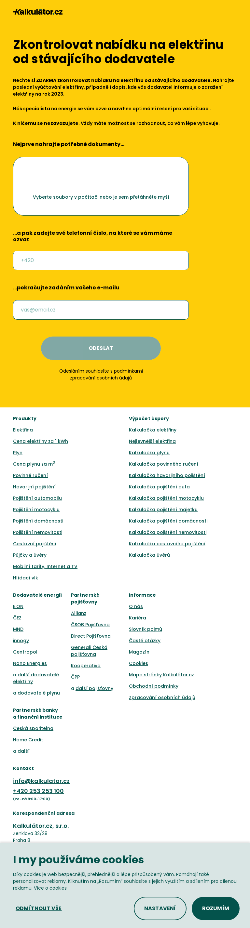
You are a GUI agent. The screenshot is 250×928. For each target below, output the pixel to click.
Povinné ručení (30, 475)
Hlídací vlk (25, 578)
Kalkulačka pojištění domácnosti (168, 521)
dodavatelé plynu (39, 693)
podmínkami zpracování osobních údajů (106, 374)
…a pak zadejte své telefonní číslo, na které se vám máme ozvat (92, 236)
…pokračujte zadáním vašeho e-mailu (66, 288)
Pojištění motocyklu (36, 509)
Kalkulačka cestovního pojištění (167, 543)
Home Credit (28, 739)
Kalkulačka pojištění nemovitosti (167, 532)
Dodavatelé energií (37, 595)
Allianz (78, 613)
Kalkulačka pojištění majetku (163, 509)
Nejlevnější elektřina (152, 441)
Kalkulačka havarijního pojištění (167, 475)
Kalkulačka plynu (149, 452)
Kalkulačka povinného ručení (163, 464)
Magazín (139, 652)
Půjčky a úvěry (30, 555)
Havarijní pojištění (34, 487)
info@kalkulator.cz (41, 781)
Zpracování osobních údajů (162, 697)
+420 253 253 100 (38, 791)
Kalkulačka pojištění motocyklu (166, 498)
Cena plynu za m (34, 464)
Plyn (17, 452)
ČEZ (17, 618)
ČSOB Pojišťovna (90, 624)
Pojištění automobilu (37, 498)
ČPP (75, 677)
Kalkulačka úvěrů (149, 555)
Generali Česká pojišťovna (89, 650)
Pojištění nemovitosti (37, 532)
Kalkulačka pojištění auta (159, 487)
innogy (21, 640)
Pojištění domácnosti (38, 521)
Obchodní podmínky (153, 686)
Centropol (25, 652)
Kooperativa (86, 665)
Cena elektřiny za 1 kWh (40, 441)
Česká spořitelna (33, 728)
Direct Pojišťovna (91, 636)
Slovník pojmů (145, 629)
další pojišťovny (94, 688)
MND (18, 629)
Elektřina (23, 430)
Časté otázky (144, 640)
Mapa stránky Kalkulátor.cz (161, 674)
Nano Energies (30, 663)
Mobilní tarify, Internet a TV (45, 566)
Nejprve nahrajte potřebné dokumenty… (68, 144)
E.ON (18, 606)
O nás (136, 606)
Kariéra (137, 618)
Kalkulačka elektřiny (152, 430)
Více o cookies (50, 888)
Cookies (138, 663)
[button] (234, 11)
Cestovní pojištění (34, 543)
